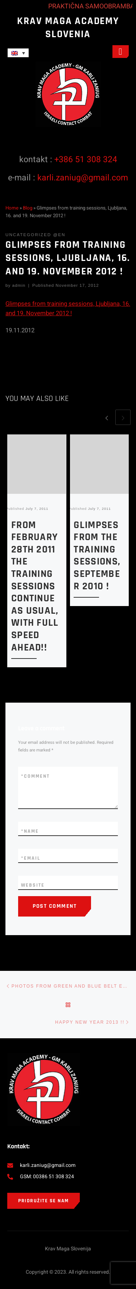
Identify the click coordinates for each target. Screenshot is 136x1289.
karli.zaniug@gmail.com (82, 178)
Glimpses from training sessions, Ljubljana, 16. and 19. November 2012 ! (67, 308)
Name (30, 831)
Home (11, 208)
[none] (46, 53)
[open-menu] (120, 51)
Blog (27, 208)
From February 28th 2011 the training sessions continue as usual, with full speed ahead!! (35, 586)
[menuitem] (18, 53)
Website (33, 885)
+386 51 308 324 (85, 159)
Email (30, 858)
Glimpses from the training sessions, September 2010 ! (97, 556)
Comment (35, 776)
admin (19, 285)
